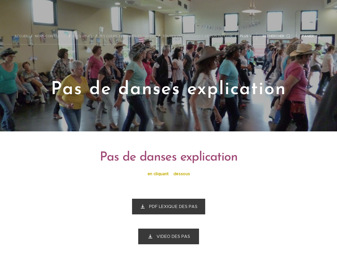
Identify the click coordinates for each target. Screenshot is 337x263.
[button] (277, 36)
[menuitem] (23, 36)
